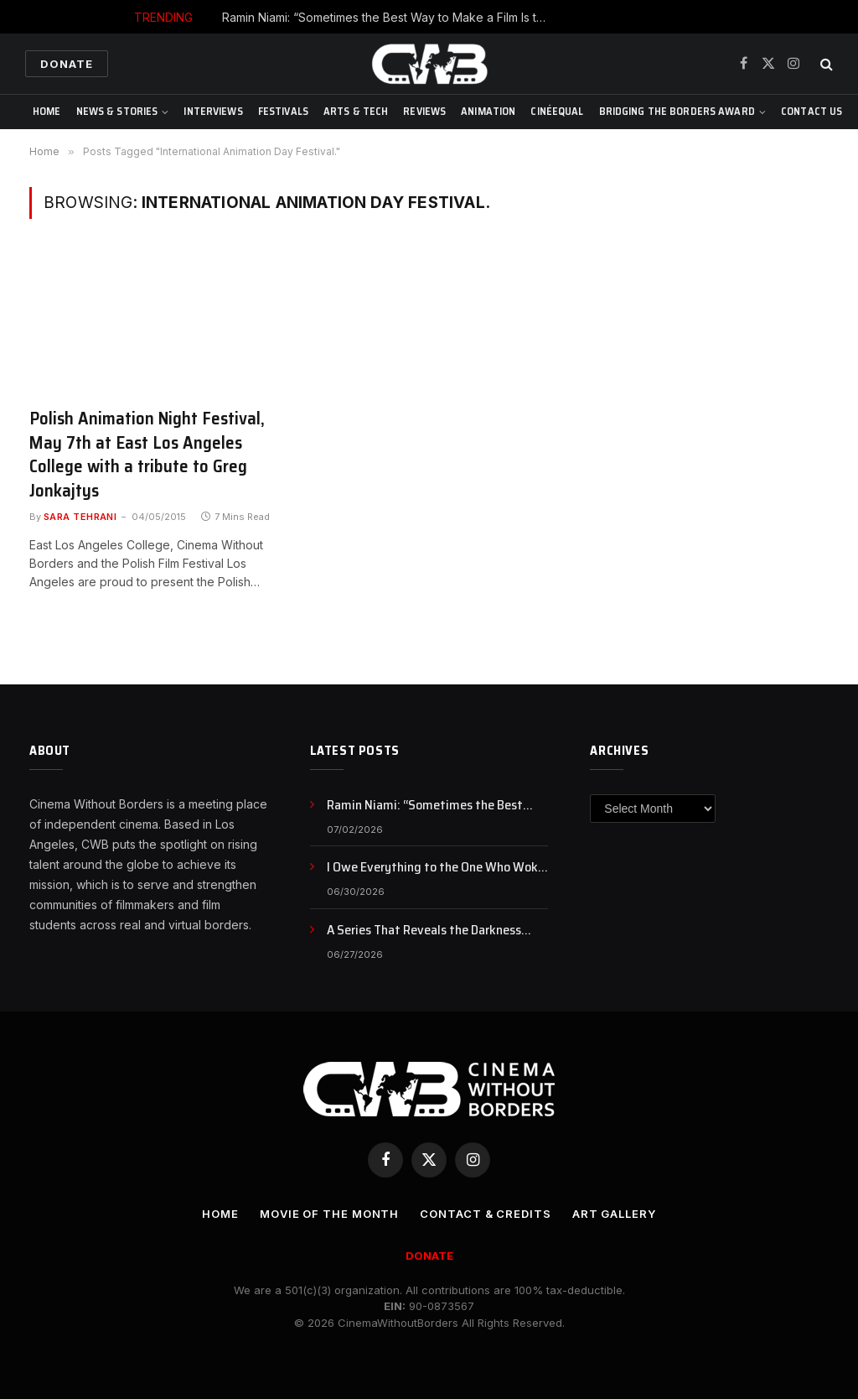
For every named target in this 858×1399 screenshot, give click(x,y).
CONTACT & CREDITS (485, 1213)
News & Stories (117, 111)
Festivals (283, 111)
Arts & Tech (355, 111)
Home (47, 111)
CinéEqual (556, 111)
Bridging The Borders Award (677, 111)
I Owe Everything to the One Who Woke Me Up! (436, 867)
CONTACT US (811, 111)
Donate (66, 63)
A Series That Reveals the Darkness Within (424, 930)
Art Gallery (614, 1213)
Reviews (424, 111)
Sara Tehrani (80, 517)
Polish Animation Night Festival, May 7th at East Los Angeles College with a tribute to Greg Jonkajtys (147, 454)
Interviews (212, 111)
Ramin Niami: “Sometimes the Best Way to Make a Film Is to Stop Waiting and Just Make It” (389, 17)
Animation (488, 111)
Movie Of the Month (329, 1213)
